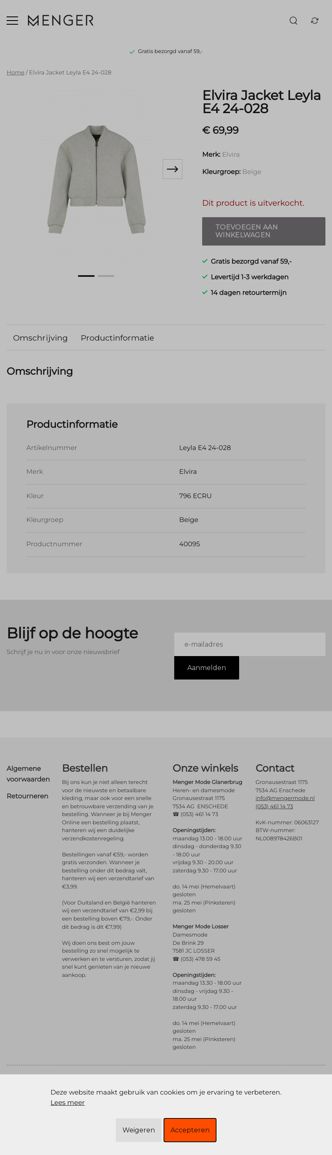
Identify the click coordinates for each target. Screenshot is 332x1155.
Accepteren (190, 1130)
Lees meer (68, 1103)
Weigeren (138, 1130)
